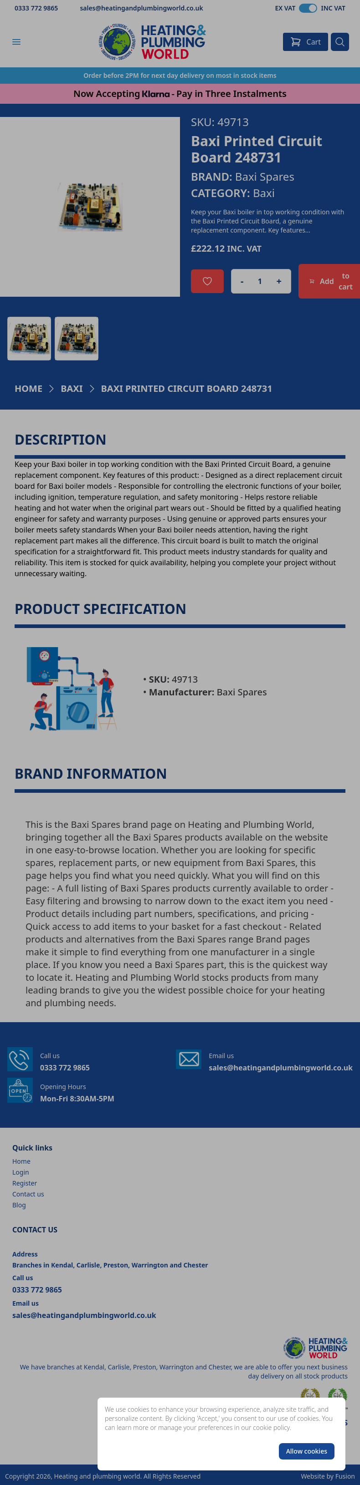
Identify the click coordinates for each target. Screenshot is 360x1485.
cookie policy (271, 1427)
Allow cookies (306, 1451)
